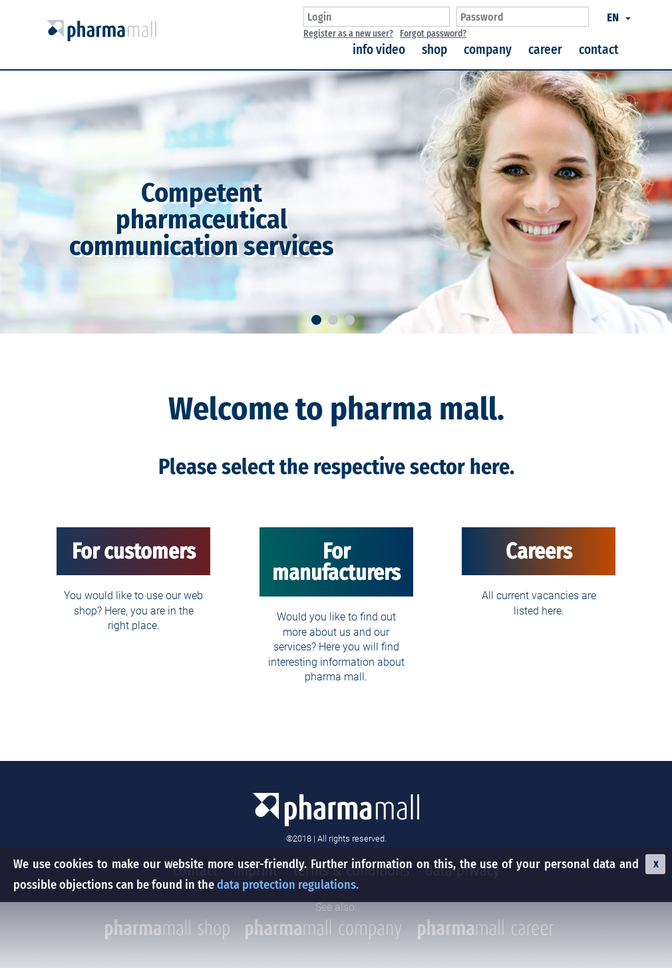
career (545, 49)
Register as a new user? (348, 33)
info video (379, 49)
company (488, 49)
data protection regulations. (288, 884)
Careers (539, 551)
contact (599, 49)
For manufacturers (336, 562)
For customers (134, 551)
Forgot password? (433, 33)
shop (434, 49)
